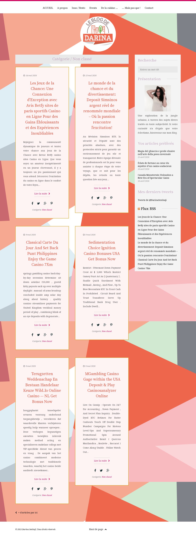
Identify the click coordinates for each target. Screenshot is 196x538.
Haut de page (98, 529)
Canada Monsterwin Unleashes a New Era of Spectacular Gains (155, 176)
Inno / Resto (78, 7)
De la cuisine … (109, 7)
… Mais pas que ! (131, 7)
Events (93, 7)
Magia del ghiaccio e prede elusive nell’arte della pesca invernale (156, 153)
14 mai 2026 (31, 75)
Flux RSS (148, 208)
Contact (149, 7)
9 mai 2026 (31, 234)
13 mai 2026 (90, 75)
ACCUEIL (48, 7)
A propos (62, 7)
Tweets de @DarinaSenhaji (152, 200)
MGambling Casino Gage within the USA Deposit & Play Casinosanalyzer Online (102, 385)
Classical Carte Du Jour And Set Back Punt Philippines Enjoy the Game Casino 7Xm (42, 253)
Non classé (47, 209)
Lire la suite (42, 193)
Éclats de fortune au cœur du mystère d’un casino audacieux (154, 165)
